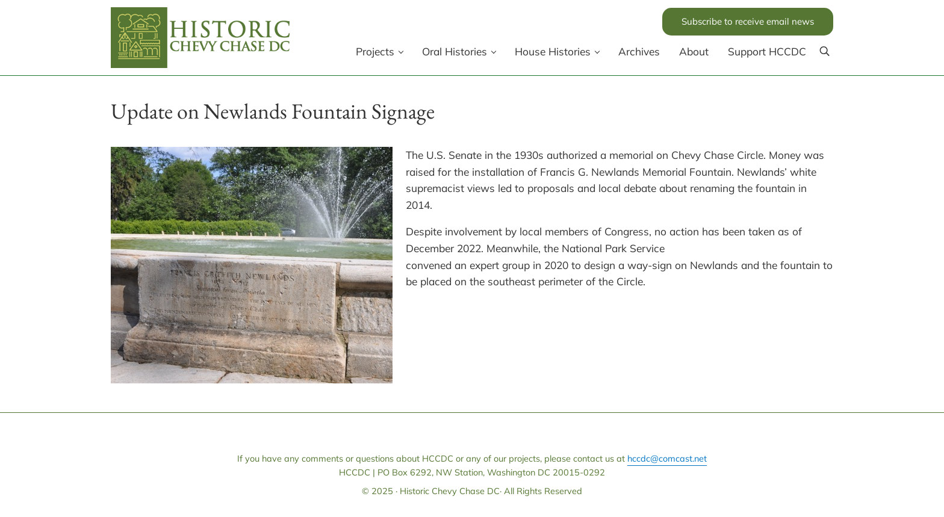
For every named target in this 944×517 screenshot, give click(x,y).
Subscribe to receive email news (748, 21)
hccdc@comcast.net (667, 458)
